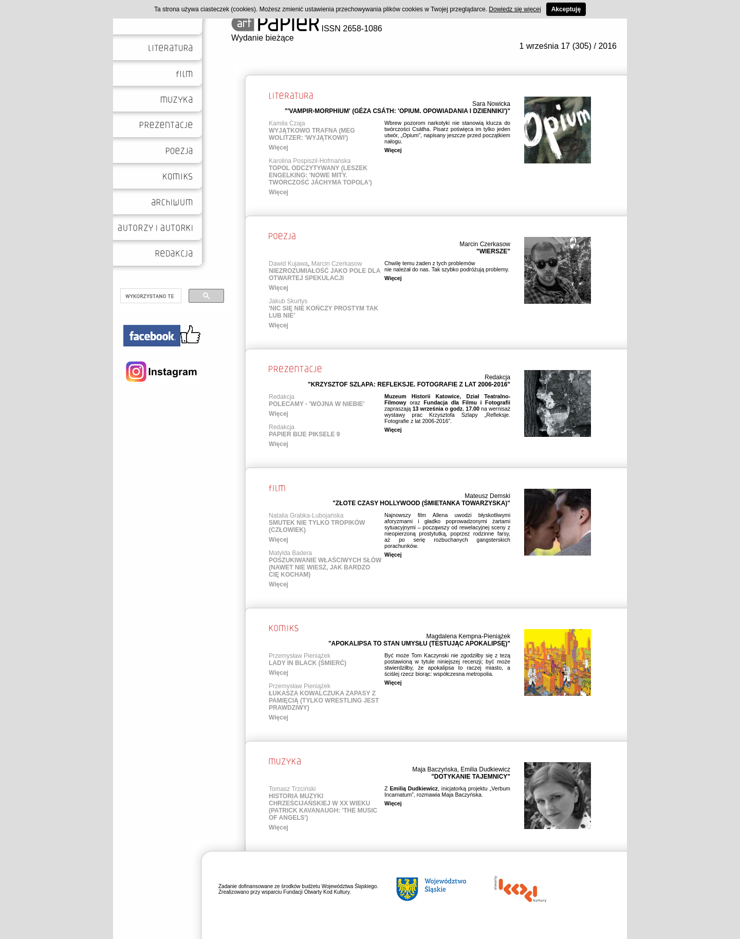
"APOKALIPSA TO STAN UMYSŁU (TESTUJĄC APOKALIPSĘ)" (419, 643)
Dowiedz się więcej (515, 9)
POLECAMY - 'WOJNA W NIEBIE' (316, 404)
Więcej (278, 147)
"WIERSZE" (493, 251)
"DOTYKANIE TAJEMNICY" (470, 776)
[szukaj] (149, 296)
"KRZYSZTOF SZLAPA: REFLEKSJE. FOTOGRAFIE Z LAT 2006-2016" (409, 384)
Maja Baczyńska (434, 769)
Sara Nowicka (491, 103)
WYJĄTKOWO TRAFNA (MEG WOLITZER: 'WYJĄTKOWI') (312, 134)
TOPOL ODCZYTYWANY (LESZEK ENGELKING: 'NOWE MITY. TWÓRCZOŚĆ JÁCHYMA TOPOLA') (320, 175)
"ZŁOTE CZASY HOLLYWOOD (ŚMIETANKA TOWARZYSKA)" (421, 503)
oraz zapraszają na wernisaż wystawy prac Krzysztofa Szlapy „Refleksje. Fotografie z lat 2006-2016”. (447, 408)
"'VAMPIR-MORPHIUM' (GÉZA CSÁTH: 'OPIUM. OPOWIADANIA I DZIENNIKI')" (397, 111)
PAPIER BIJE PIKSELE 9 (304, 434)
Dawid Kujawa (288, 263)
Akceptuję (566, 9)
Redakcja (497, 377)
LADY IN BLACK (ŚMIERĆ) (307, 663)
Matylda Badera (290, 553)
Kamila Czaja (287, 123)
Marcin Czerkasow (484, 244)
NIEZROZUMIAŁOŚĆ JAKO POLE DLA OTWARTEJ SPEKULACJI (324, 274)
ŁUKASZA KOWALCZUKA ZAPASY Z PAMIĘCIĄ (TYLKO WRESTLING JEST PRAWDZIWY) (324, 700)
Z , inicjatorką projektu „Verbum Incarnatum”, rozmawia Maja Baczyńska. (447, 791)
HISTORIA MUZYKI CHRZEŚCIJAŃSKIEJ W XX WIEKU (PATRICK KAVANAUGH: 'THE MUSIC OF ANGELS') (323, 807)
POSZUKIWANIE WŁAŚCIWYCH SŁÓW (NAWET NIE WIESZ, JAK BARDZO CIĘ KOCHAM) (325, 567)
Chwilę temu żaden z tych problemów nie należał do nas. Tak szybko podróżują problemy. (446, 266)
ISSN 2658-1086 (306, 28)
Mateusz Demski (487, 496)
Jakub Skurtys (288, 301)
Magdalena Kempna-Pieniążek (468, 636)
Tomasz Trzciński (292, 789)
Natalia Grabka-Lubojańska (306, 515)
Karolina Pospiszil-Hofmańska (309, 160)
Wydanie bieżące (262, 37)
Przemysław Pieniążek (299, 655)
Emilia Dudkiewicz (485, 769)
